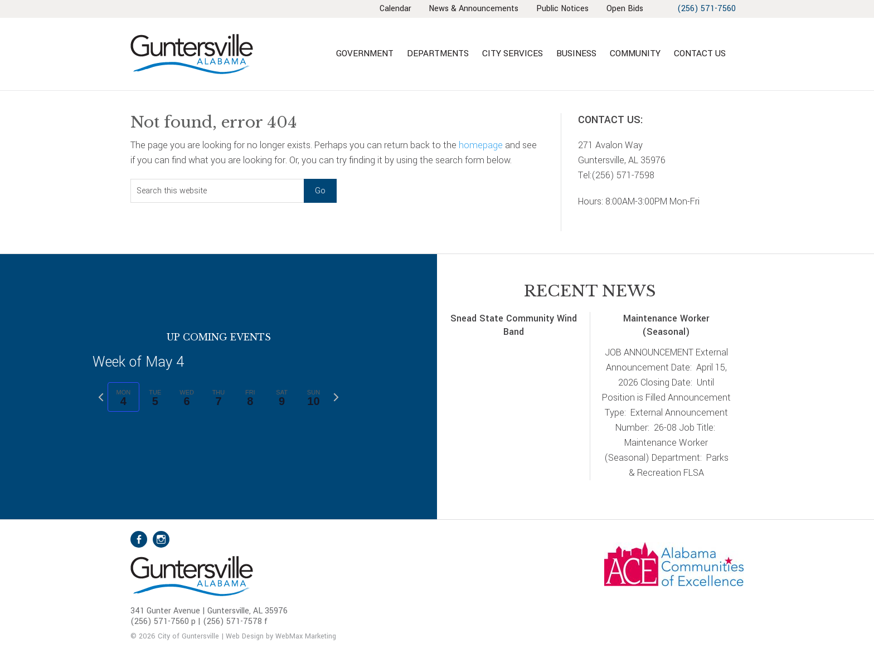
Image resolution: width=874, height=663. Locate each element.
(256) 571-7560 (706, 8)
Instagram (161, 539)
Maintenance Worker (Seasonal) (666, 325)
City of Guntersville (228, 54)
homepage (481, 145)
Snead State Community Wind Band (513, 325)
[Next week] (336, 397)
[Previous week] (101, 397)
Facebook (138, 539)
